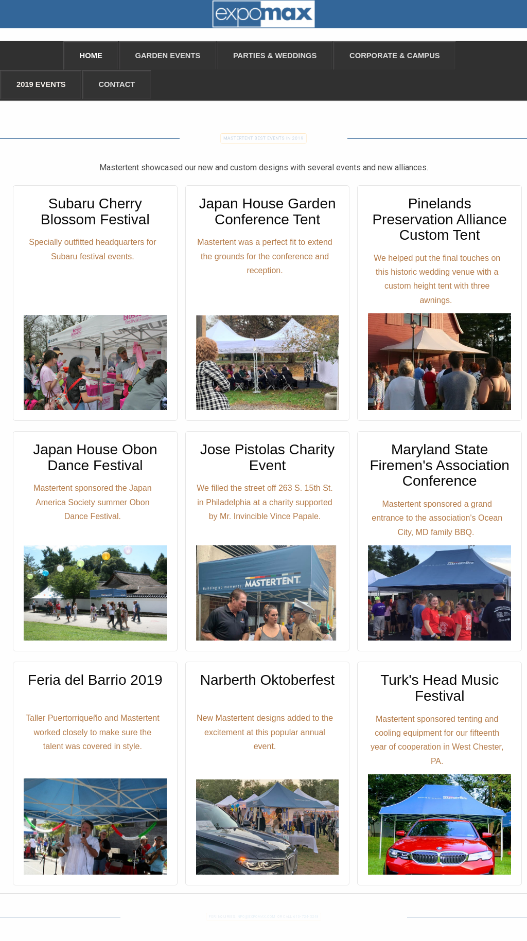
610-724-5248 (306, 916)
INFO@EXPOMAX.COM (255, 916)
